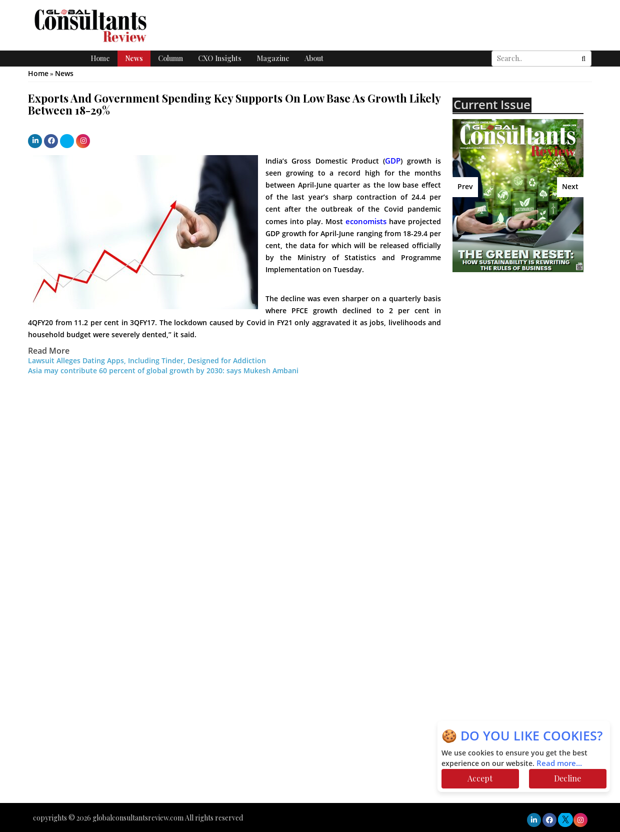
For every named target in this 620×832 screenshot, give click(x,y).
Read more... (559, 763)
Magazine (273, 58)
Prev (465, 187)
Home (100, 58)
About (314, 58)
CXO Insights (220, 58)
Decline (567, 778)
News (134, 58)
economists (366, 221)
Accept (480, 778)
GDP (392, 161)
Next (570, 187)
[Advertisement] (536, 364)
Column (170, 58)
